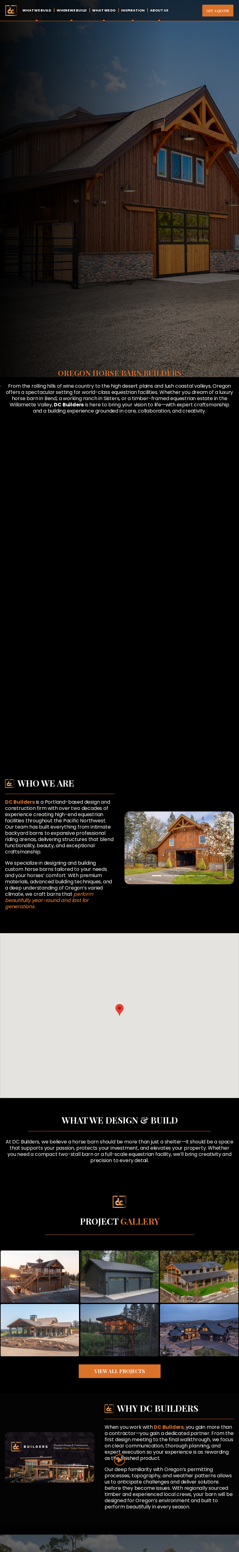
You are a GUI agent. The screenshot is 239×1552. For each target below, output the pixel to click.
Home (11, 10)
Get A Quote (217, 10)
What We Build (36, 10)
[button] (119, 1010)
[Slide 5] (201, 875)
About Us (159, 10)
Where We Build (72, 10)
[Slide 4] (190, 875)
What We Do (103, 10)
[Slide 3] (179, 875)
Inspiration (133, 10)
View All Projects (119, 1371)
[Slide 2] (168, 875)
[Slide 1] (157, 875)
